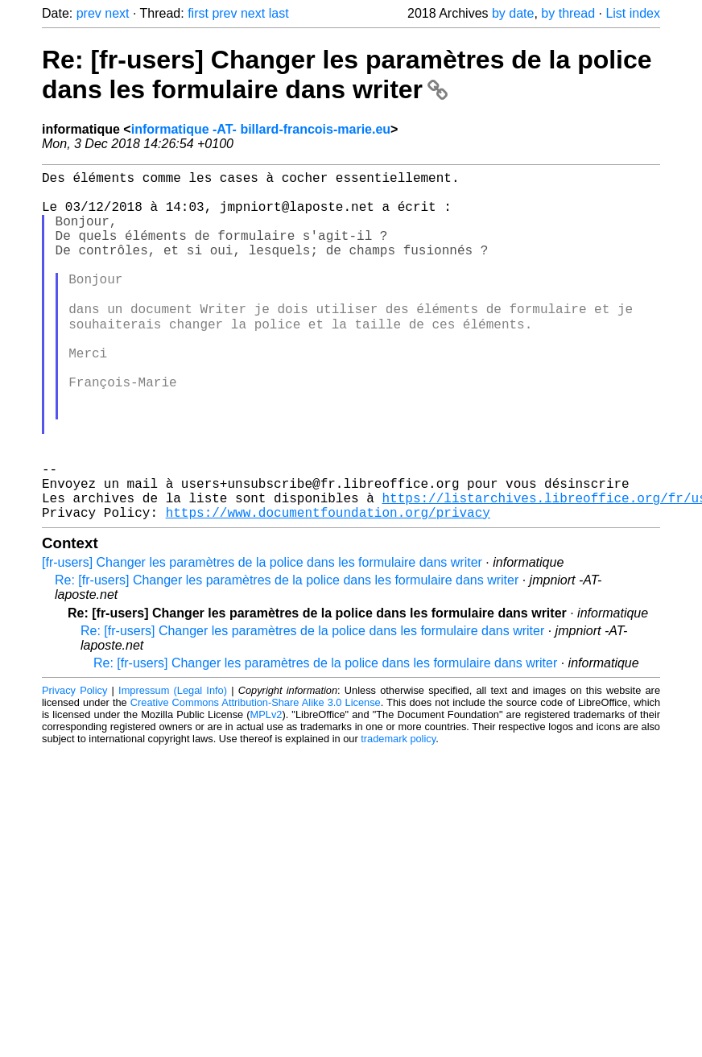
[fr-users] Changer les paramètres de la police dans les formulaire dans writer (262, 638)
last (279, 13)
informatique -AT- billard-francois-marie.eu (260, 129)
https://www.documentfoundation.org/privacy (328, 588)
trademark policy (398, 814)
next (117, 13)
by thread (568, 13)
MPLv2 (266, 790)
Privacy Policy (74, 766)
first (198, 13)
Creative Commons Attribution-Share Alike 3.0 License (255, 778)
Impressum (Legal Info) (172, 766)
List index (632, 13)
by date (513, 13)
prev (88, 13)
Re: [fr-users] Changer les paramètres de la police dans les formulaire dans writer (347, 74)
